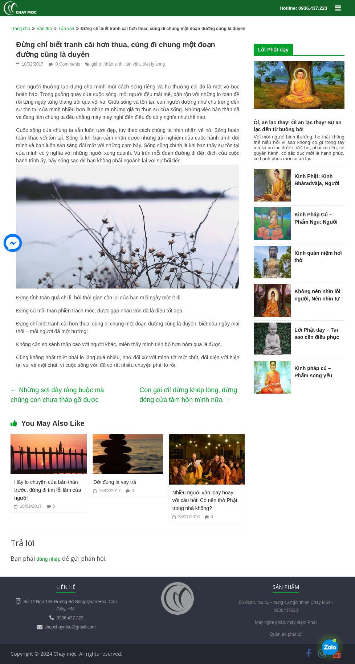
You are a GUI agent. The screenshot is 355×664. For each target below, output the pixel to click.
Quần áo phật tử (286, 634)
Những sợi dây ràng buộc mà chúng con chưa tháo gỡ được (57, 394)
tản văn (132, 64)
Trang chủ (20, 28)
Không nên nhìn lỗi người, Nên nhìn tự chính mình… (317, 298)
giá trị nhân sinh (106, 64)
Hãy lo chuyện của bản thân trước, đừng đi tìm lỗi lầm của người (47, 490)
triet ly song (154, 64)
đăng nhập (48, 559)
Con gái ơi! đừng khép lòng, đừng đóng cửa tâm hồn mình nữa (188, 394)
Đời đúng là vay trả (114, 482)
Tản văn (66, 28)
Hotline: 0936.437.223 (303, 8)
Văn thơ (44, 28)
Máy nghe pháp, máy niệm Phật (286, 622)
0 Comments (64, 64)
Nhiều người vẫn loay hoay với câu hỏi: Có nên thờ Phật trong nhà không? (204, 500)
